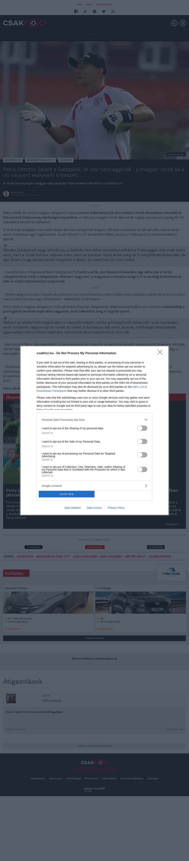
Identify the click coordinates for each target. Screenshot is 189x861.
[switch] (142, 428)
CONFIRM (66, 494)
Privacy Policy (116, 507)
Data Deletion (72, 507)
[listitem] (94, 420)
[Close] (161, 353)
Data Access (94, 507)
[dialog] (94, 430)
